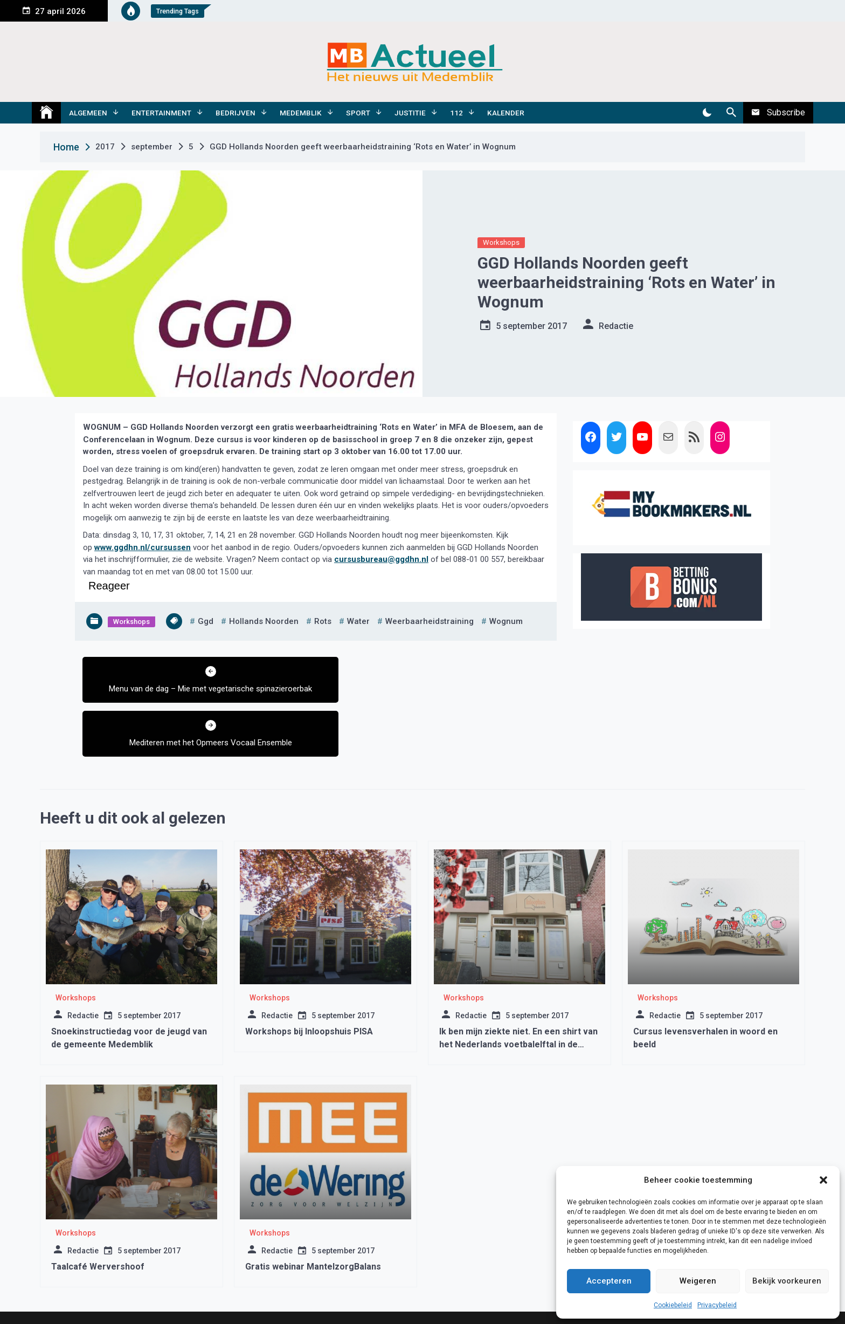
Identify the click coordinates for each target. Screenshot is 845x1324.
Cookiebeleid (673, 1305)
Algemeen (88, 112)
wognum (506, 621)
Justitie (410, 112)
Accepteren (609, 1281)
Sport (358, 112)
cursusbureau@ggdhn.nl (381, 559)
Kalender (505, 112)
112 (456, 112)
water (358, 621)
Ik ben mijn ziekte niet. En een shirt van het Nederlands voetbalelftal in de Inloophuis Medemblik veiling (518, 1003)
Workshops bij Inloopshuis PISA (309, 990)
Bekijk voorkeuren (786, 1281)
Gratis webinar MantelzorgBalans (313, 1225)
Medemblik (301, 112)
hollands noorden (264, 621)
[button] (823, 1180)
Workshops (501, 242)
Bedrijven (235, 112)
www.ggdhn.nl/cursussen (142, 547)
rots (322, 621)
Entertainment (161, 112)
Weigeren (698, 1281)
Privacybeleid (717, 1305)
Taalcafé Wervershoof (97, 1225)
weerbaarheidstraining (429, 621)
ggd (205, 621)
